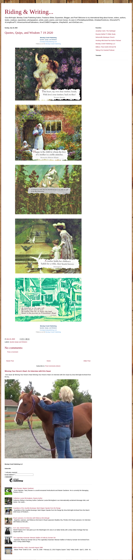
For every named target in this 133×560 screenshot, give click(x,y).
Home (48, 361)
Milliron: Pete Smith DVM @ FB (106, 47)
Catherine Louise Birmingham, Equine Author (27, 498)
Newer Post (10, 361)
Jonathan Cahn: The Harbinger (106, 31)
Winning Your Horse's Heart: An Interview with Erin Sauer (28, 371)
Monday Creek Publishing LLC (105, 44)
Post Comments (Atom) (52, 366)
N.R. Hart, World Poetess (21, 528)
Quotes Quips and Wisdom (18, 342)
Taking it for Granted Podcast (105, 50)
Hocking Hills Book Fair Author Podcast (108, 40)
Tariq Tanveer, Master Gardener (23, 488)
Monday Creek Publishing (53, 44)
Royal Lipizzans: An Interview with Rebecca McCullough (31, 518)
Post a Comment (12, 352)
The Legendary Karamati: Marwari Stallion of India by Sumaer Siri (34, 537)
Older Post (87, 361)
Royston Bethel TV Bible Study (105, 34)
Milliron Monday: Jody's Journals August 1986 (28, 547)
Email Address (10, 474)
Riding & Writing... (29, 11)
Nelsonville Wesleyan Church (105, 37)
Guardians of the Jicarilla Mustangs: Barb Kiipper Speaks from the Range (36, 508)
